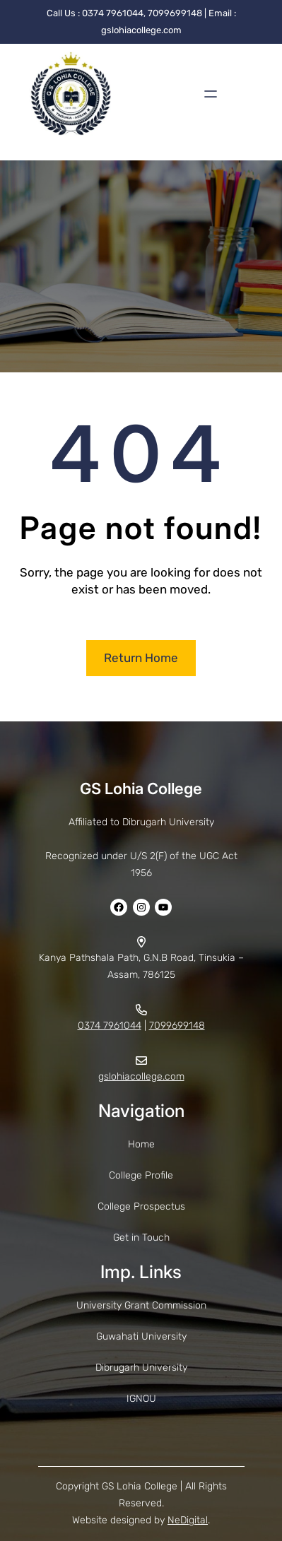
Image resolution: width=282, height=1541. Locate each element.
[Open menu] (210, 94)
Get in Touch (141, 1238)
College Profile (141, 1175)
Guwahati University (141, 1336)
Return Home (141, 658)
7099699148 (177, 1026)
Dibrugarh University (141, 1368)
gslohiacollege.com (141, 1076)
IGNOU (141, 1399)
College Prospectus (141, 1206)
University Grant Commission (141, 1305)
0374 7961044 (109, 1026)
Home (141, 1144)
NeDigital (188, 1520)
